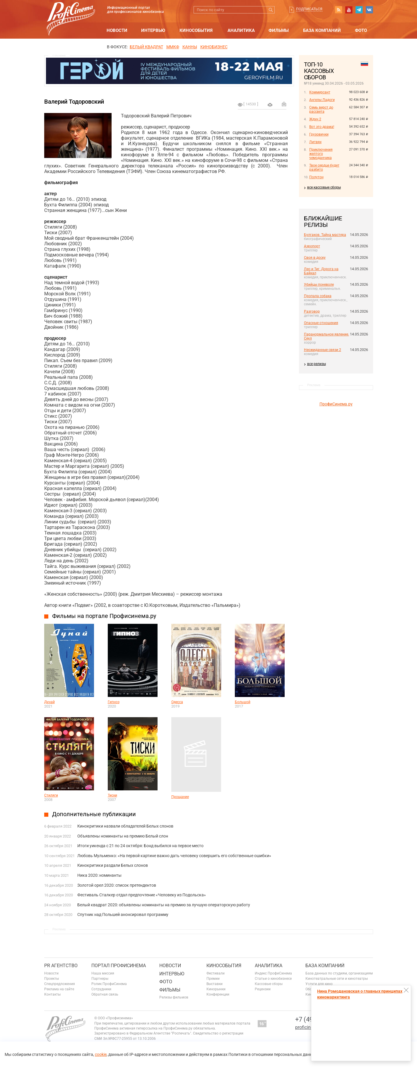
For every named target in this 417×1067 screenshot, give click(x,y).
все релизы (316, 364)
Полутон (316, 177)
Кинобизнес (214, 46)
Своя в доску (315, 258)
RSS (338, 9)
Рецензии (263, 989)
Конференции (217, 994)
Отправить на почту (284, 104)
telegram (359, 9)
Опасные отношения (321, 323)
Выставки (214, 984)
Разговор (312, 311)
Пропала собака (317, 296)
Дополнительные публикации (94, 814)
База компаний (322, 30)
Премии (213, 979)
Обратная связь (104, 994)
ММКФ (172, 46)
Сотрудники (101, 989)
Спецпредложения (59, 984)
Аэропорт (312, 246)
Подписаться (309, 9)
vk (369, 9)
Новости (117, 30)
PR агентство (61, 965)
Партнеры (99, 979)
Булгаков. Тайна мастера (325, 235)
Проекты (51, 979)
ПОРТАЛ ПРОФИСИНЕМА (118, 965)
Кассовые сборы (269, 984)
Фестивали (215, 973)
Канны (189, 46)
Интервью (153, 30)
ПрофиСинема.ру (336, 404)
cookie (101, 1054)
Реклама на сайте (59, 989)
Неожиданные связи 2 (322, 350)
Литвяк (315, 142)
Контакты (52, 994)
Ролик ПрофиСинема (109, 984)
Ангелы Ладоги (322, 100)
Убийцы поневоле (319, 284)
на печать (270, 104)
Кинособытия (196, 30)
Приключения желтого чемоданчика (321, 154)
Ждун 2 (315, 119)
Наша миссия (102, 973)
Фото (361, 30)
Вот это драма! (321, 127)
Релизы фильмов (173, 997)
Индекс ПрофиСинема (273, 973)
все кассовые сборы (324, 187)
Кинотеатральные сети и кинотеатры (336, 979)
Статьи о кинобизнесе (273, 979)
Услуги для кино (319, 984)
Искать (271, 9)
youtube (348, 9)
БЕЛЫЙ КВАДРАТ (146, 46)
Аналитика (241, 30)
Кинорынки (215, 989)
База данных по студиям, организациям (339, 973)
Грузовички (319, 134)
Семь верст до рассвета (321, 109)
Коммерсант (319, 92)
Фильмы (279, 30)
